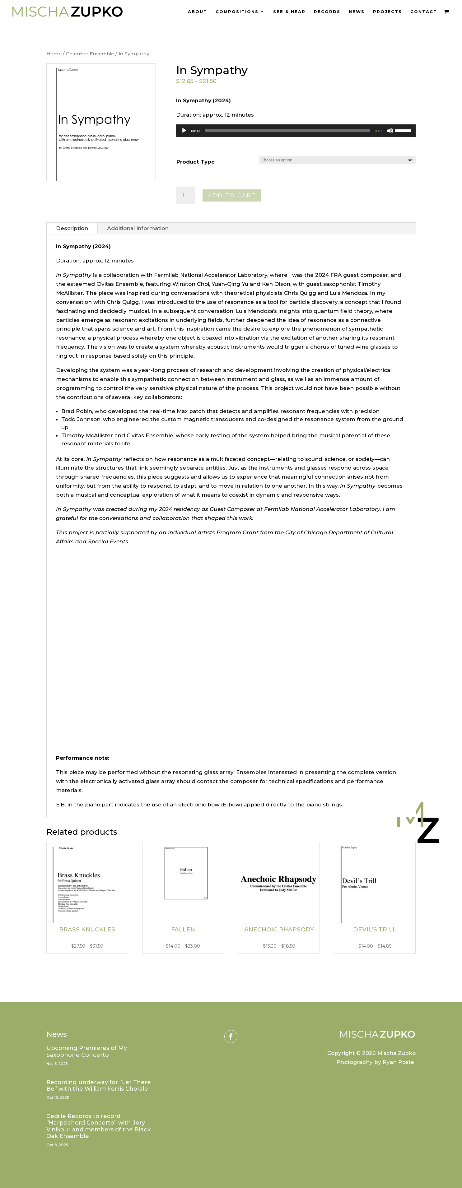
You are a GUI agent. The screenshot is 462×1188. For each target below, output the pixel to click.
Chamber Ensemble (90, 54)
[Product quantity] (185, 195)
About (197, 11)
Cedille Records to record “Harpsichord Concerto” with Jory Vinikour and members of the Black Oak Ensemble (98, 1126)
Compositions (237, 11)
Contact (423, 11)
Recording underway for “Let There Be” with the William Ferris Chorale (98, 1086)
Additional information (138, 228)
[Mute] (390, 131)
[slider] (287, 130)
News (357, 11)
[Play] (184, 131)
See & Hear (289, 11)
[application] (296, 130)
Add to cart (232, 195)
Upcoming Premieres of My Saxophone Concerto (86, 1051)
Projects (387, 11)
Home (54, 54)
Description (72, 228)
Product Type (195, 162)
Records (327, 11)
